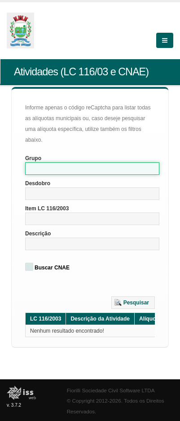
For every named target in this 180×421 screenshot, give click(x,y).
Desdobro (37, 183)
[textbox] (92, 168)
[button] (133, 302)
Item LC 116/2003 (47, 208)
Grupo (33, 158)
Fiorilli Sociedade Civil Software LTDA (111, 390)
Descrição (38, 233)
